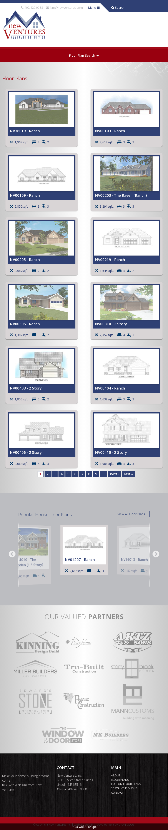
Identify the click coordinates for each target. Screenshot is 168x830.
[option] (30, 555)
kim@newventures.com (66, 7)
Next (155, 554)
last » (128, 473)
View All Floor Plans (131, 514)
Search (118, 7)
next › (114, 473)
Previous (12, 554)
